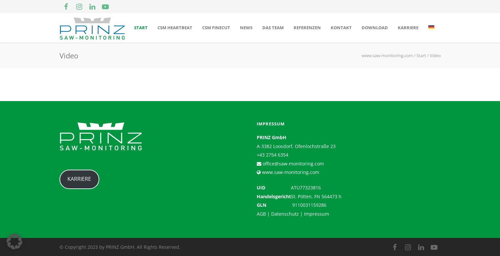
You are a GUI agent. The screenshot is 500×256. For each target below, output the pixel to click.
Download (375, 28)
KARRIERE (79, 178)
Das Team (273, 28)
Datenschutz (285, 214)
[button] (14, 241)
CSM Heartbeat (174, 28)
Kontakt (341, 28)
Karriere (408, 28)
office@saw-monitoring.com (292, 163)
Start (141, 28)
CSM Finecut (216, 28)
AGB (261, 214)
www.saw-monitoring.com (290, 172)
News (246, 28)
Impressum (316, 214)
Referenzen (307, 28)
